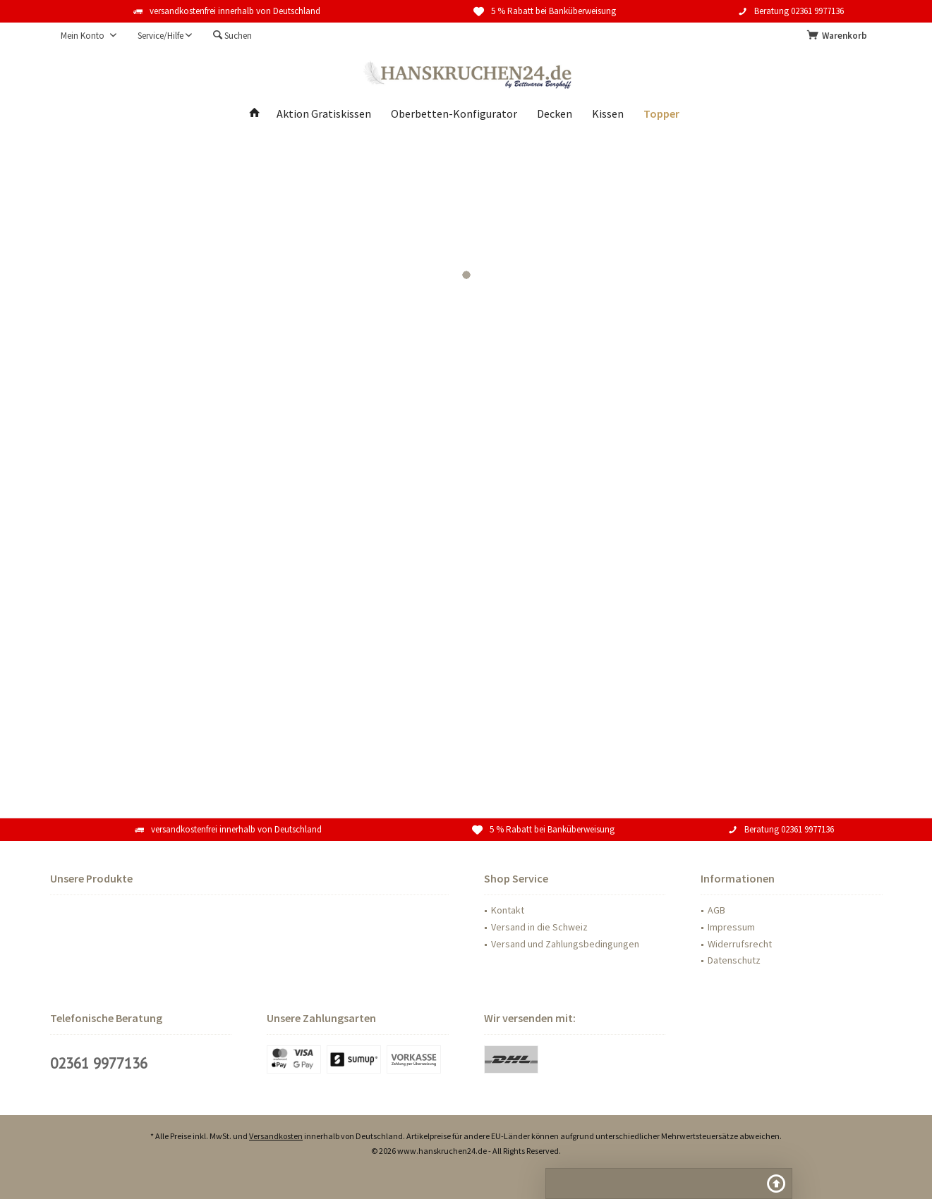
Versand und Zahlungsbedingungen (565, 943)
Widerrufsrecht (740, 943)
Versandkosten (276, 1136)
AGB (716, 910)
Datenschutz (734, 960)
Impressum (731, 927)
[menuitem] (840, 36)
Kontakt (507, 910)
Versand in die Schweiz (539, 927)
